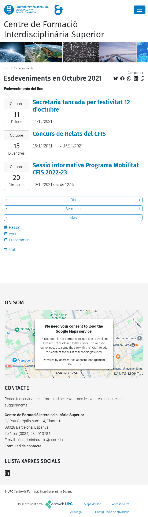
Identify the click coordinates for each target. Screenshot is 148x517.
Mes (73, 217)
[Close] (139, 9)
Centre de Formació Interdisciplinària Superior (54, 29)
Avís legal (76, 512)
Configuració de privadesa (112, 512)
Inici (6, 68)
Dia (73, 200)
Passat (15, 227)
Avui (12, 233)
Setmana (73, 209)
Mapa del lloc (92, 504)
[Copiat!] (142, 78)
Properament (20, 240)
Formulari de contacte (23, 446)
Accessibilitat (120, 504)
